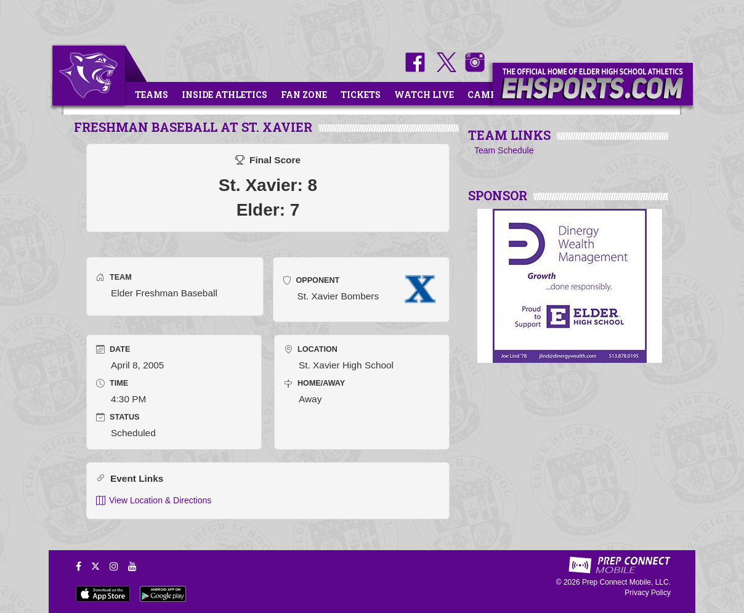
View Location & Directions (153, 500)
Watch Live (424, 94)
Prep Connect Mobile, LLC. (626, 582)
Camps (484, 94)
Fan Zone (304, 94)
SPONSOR (497, 195)
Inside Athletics (224, 94)
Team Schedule (504, 150)
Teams (151, 94)
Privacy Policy (648, 592)
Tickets (361, 94)
